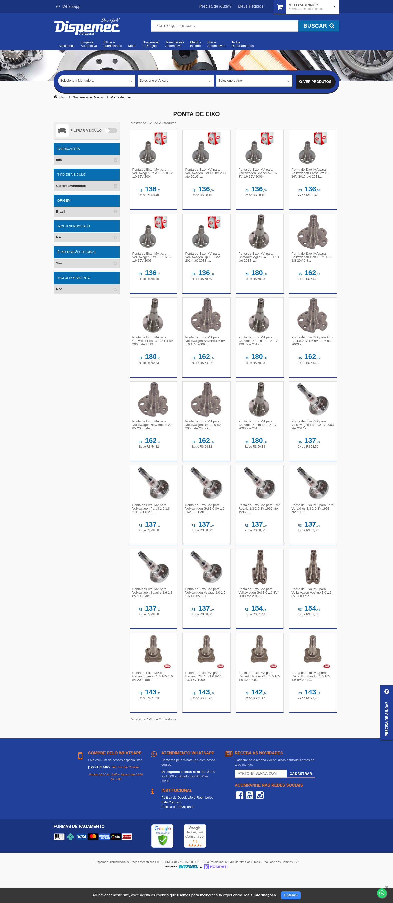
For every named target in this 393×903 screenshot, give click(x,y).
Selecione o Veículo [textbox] (154, 81)
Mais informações (260, 895)
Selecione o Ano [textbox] (230, 81)
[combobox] (96, 82)
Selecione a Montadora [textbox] (77, 81)
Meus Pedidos (250, 6)
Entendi (290, 895)
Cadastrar (301, 800)
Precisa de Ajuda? (215, 6)
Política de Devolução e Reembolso (187, 824)
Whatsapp (68, 6)
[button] (386, 713)
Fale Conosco (171, 828)
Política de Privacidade (177, 833)
